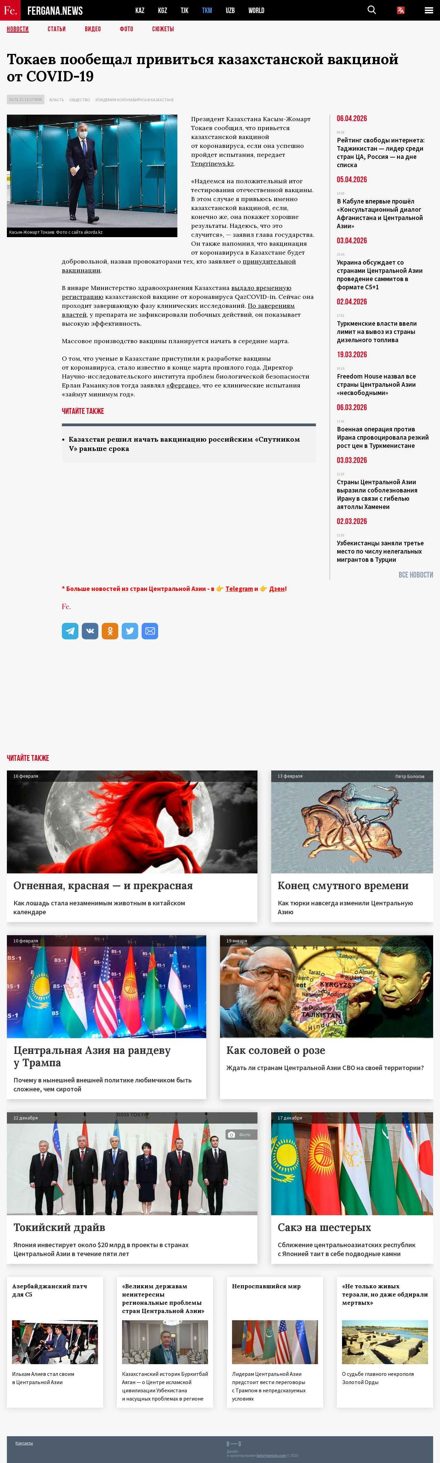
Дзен (277, 588)
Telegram (239, 588)
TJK (184, 10)
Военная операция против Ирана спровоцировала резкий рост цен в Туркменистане (383, 437)
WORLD (256, 10)
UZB (230, 10)
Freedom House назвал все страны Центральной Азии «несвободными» (376, 384)
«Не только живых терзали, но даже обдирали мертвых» (385, 1294)
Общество (79, 99)
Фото (126, 29)
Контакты (24, 1442)
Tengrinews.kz (212, 163)
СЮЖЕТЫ (163, 29)
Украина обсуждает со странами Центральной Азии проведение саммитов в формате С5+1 (380, 274)
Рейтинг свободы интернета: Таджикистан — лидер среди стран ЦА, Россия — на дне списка (381, 152)
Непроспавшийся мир (266, 1286)
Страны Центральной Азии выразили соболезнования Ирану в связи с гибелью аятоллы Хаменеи (377, 494)
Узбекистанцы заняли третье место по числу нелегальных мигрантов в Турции (380, 551)
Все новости (416, 575)
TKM (207, 10)
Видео (93, 29)
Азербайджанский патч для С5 (49, 1290)
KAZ (139, 10)
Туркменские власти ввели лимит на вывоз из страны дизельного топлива (377, 331)
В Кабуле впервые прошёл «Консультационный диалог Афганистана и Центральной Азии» (380, 213)
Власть (57, 99)
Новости (18, 29)
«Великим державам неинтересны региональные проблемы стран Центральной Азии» (163, 1298)
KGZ (162, 10)
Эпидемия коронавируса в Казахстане (134, 99)
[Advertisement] (189, 527)
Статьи (57, 29)
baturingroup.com (271, 1456)
